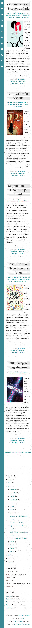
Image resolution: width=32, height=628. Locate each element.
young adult (11, 17)
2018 (10, 479)
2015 (10, 555)
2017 (10, 483)
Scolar (27, 15)
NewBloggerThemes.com (22, 624)
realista (14, 15)
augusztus (13, 503)
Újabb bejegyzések (10, 452)
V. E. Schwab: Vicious (16, 522)
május (12, 513)
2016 (10, 486)
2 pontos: (9, 599)
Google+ (22, 81)
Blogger (22, 618)
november (13, 493)
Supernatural (11, 201)
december (13, 489)
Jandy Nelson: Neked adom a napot (18, 268)
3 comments (23, 374)
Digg (22, 83)
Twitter (14, 81)
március (12, 545)
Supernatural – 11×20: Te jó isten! (18, 190)
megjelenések (13, 374)
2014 (10, 558)
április (12, 541)
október (12, 496)
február (12, 548)
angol (15, 104)
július (12, 506)
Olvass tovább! (18, 75)
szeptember (14, 499)
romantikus (21, 15)
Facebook (21, 79)
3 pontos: (9, 602)
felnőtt (20, 104)
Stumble (15, 83)
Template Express (18, 621)
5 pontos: (9, 608)
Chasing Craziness (24, 615)
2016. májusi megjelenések (18, 538)
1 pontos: (9, 596)
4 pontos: (9, 605)
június (12, 509)
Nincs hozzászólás (23, 17)
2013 (10, 561)
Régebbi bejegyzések (25, 452)
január (12, 551)
